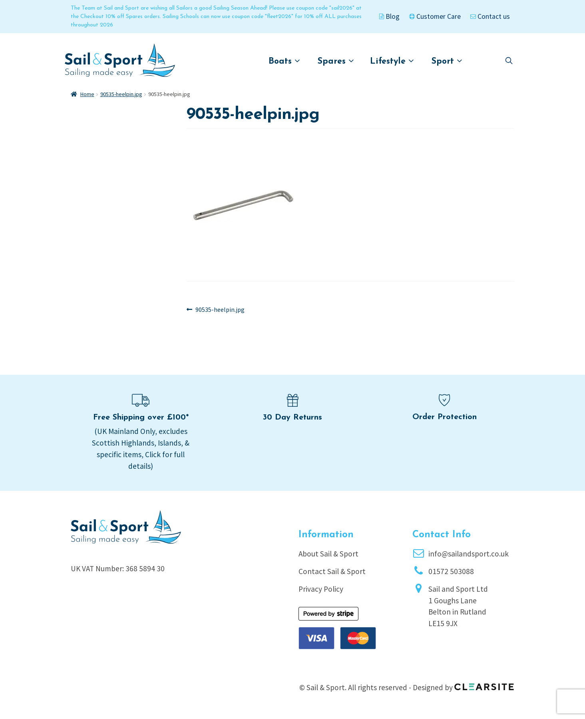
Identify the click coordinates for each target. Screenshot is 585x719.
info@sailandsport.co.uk (468, 553)
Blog (389, 16)
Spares (336, 61)
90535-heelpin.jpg (121, 94)
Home (87, 94)
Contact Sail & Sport (332, 571)
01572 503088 (451, 571)
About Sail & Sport (328, 553)
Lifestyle (392, 61)
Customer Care (435, 16)
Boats (284, 61)
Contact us (490, 16)
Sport (447, 61)
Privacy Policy (320, 589)
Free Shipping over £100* (141, 418)
